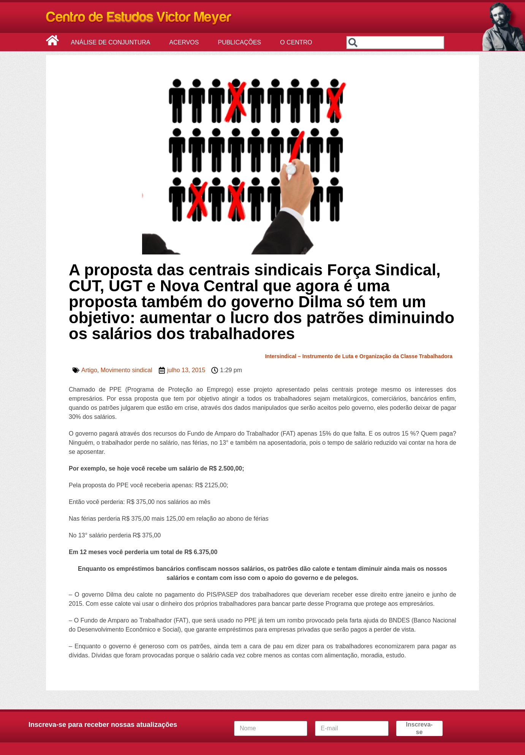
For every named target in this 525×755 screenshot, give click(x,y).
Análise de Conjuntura (112, 42)
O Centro (298, 42)
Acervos (186, 42)
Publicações (241, 42)
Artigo (89, 370)
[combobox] (395, 42)
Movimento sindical (126, 370)
